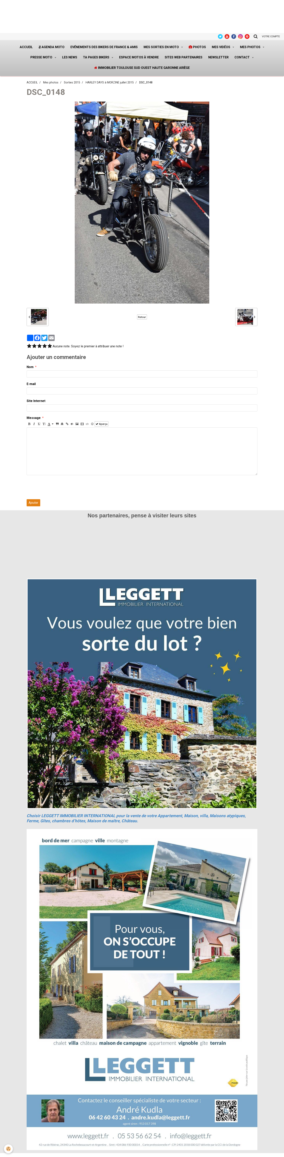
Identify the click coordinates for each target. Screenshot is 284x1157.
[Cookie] (8, 1148)
